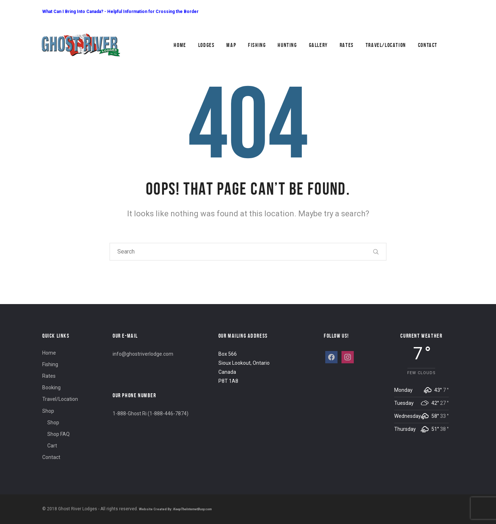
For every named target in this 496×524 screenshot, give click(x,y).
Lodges (206, 45)
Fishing (257, 45)
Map (231, 45)
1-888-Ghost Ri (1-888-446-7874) (150, 413)
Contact (428, 45)
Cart (52, 446)
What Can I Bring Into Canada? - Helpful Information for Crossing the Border (120, 11)
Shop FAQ (58, 434)
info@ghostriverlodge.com (143, 354)
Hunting (287, 45)
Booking (51, 387)
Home (180, 45)
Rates (347, 45)
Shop (48, 411)
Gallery (318, 45)
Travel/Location (386, 45)
